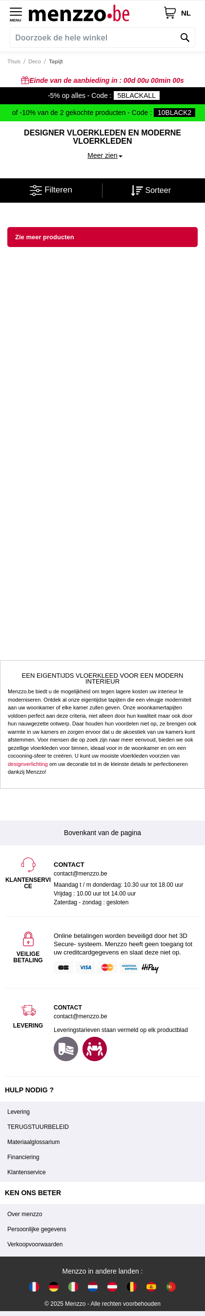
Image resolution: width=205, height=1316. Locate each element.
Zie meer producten (44, 237)
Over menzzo (24, 1214)
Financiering (23, 1157)
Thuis (13, 61)
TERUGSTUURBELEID (38, 1127)
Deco (34, 61)
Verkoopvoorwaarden (34, 1244)
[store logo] (96, 12)
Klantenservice (26, 1172)
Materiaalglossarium (33, 1142)
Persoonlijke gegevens (36, 1229)
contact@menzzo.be (80, 1016)
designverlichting (28, 764)
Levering (18, 1111)
